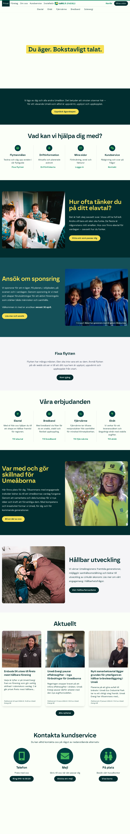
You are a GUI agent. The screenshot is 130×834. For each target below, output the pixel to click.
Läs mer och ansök (14, 316)
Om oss (24, 3)
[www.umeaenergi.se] (65, 3)
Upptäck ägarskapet (65, 111)
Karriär (109, 3)
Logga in (79, 167)
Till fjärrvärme (80, 439)
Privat (6, 3)
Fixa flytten (18, 167)
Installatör (49, 3)
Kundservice (36, 3)
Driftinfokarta (47, 167)
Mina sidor (121, 3)
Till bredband (49, 439)
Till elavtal (17, 439)
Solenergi (88, 9)
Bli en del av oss (13, 519)
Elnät (49, 9)
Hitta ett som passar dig (84, 238)
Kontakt (112, 167)
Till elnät (112, 439)
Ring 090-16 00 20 (22, 778)
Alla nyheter (65, 713)
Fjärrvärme (61, 9)
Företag (14, 3)
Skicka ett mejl (65, 778)
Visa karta (107, 778)
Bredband (75, 9)
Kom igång (65, 377)
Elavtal (40, 9)
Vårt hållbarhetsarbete (84, 590)
